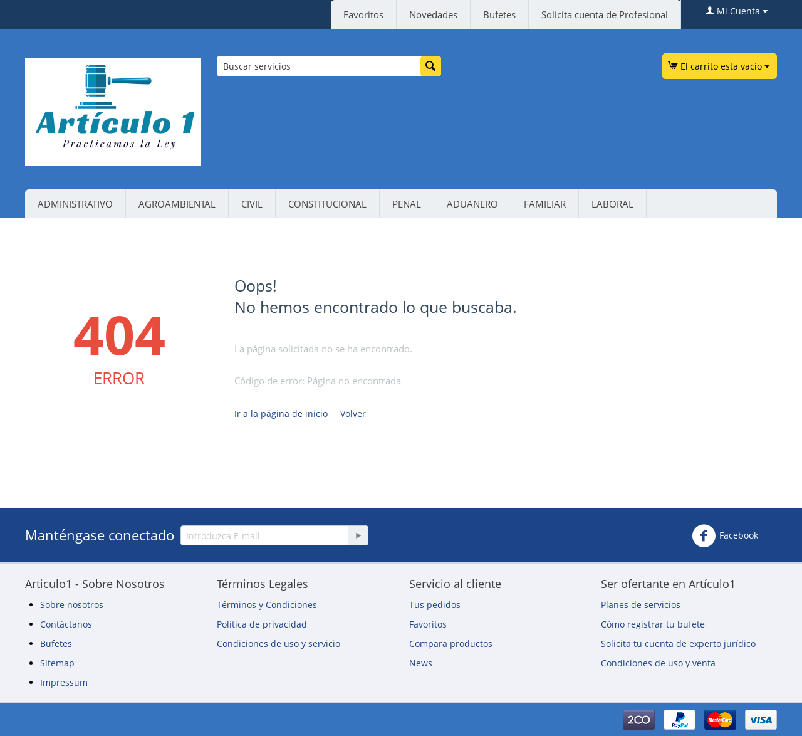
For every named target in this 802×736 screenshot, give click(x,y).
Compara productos (450, 643)
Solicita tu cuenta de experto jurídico (678, 643)
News (420, 663)
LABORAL (612, 203)
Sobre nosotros (71, 605)
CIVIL (252, 203)
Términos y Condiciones (267, 605)
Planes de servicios (640, 605)
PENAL (406, 203)
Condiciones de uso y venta (658, 663)
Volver (353, 413)
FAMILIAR (545, 203)
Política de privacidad (262, 624)
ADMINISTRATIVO (75, 203)
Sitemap (57, 663)
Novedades (433, 14)
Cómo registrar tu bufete (653, 624)
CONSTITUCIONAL (327, 203)
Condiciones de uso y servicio (278, 643)
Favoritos (363, 14)
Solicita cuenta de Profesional (604, 14)
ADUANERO (472, 203)
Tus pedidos (435, 605)
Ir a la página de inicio (281, 413)
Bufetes (499, 14)
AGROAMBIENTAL (177, 203)
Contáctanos (66, 624)
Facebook (725, 536)
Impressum (64, 682)
